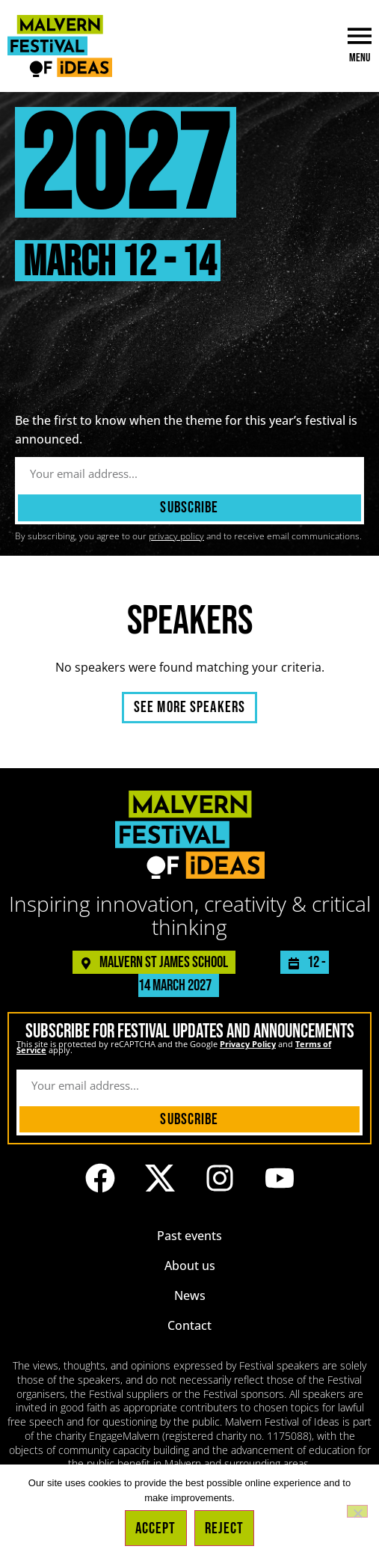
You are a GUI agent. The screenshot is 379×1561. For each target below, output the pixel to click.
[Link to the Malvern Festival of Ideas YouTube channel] (280, 1178)
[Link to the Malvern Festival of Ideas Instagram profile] (220, 1178)
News (190, 1295)
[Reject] (357, 1511)
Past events (189, 1235)
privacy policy (176, 536)
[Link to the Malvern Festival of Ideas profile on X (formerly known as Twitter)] (160, 1178)
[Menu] (360, 36)
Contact (189, 1325)
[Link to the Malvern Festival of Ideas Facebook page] (100, 1178)
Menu (359, 58)
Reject (224, 1528)
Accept (155, 1528)
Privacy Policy (248, 1043)
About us (189, 1265)
